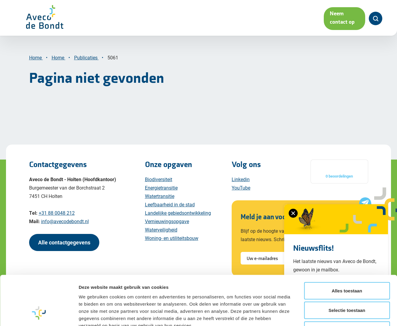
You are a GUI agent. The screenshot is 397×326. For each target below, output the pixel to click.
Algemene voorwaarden (162, 306)
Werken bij (279, 18)
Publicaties (86, 57)
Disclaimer (41, 306)
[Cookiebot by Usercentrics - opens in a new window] (39, 291)
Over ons (237, 18)
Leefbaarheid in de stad (170, 204)
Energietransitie (161, 187)
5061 (113, 57)
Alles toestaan (347, 224)
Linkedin (241, 179)
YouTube (241, 187)
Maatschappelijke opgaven (108, 18)
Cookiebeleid (113, 306)
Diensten (169, 18)
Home (36, 57)
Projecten (203, 18)
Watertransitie (159, 196)
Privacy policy (76, 306)
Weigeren (347, 263)
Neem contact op (331, 18)
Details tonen (324, 291)
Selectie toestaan (347, 244)
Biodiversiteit (158, 179)
